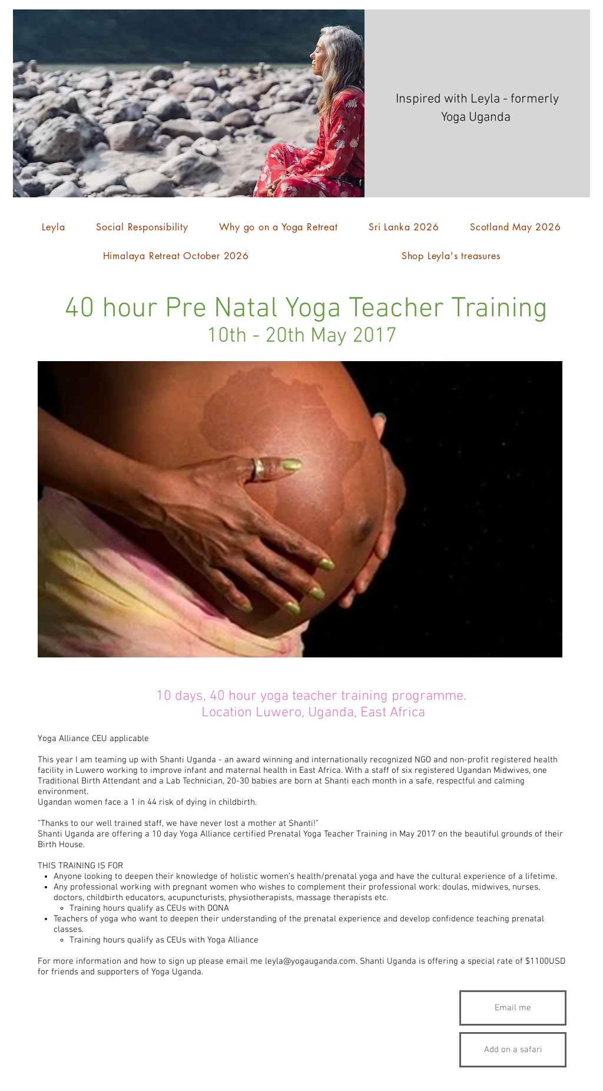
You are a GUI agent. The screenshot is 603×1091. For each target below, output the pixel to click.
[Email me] (512, 1008)
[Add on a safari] (512, 1049)
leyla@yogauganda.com (310, 961)
